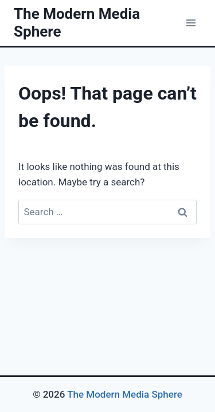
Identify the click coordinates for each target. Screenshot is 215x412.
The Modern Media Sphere (124, 394)
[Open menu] (190, 22)
